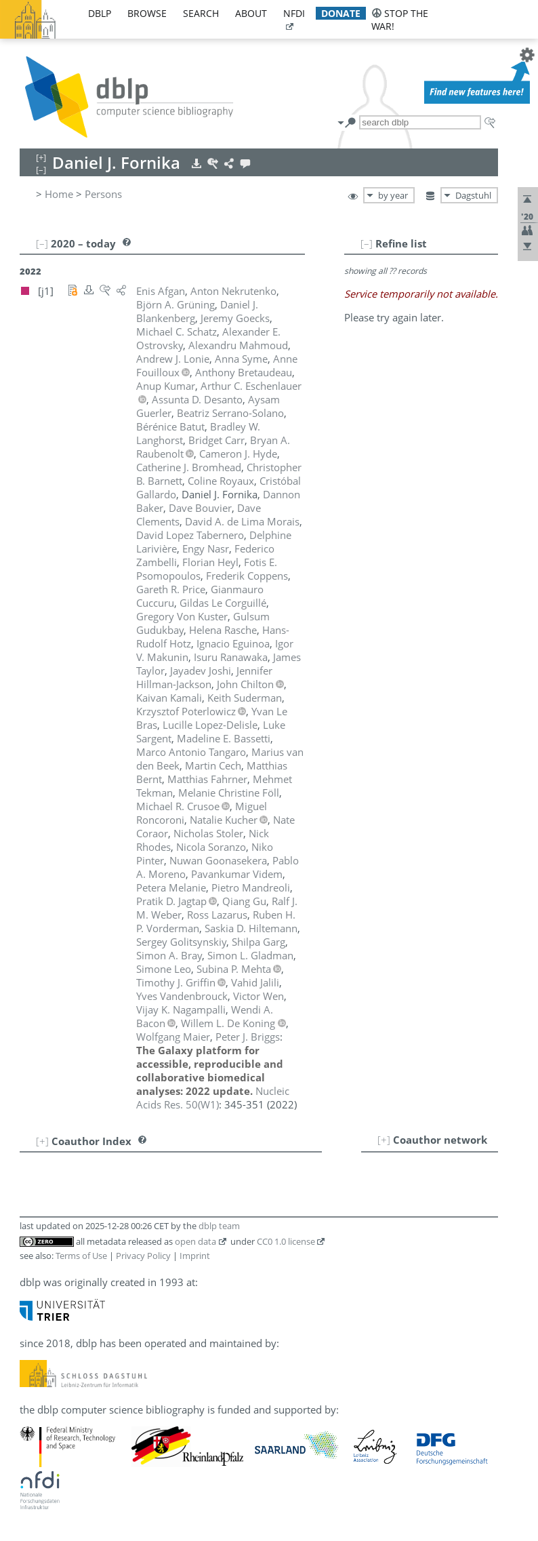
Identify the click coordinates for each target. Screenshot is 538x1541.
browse (147, 13)
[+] (383, 1139)
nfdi (294, 13)
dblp (99, 13)
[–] (366, 243)
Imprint (195, 1255)
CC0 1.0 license (286, 1241)
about (251, 13)
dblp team (219, 1226)
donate (340, 13)
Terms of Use (81, 1255)
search (201, 13)
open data (195, 1241)
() (212, 1097)
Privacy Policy (143, 1255)
